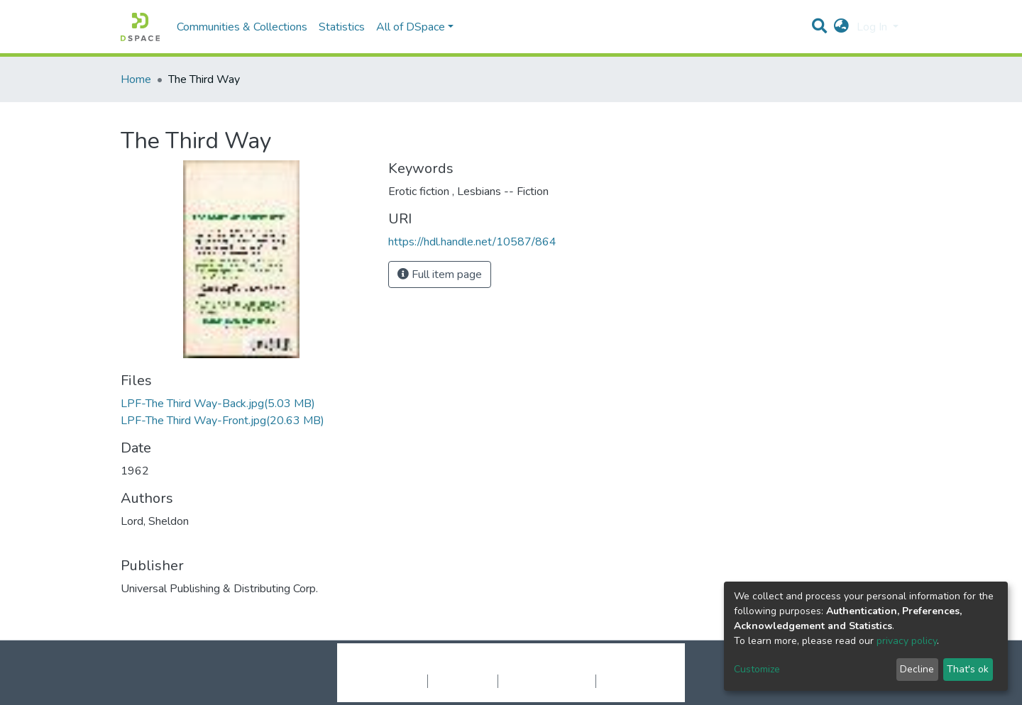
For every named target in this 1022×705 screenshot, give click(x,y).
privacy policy (907, 641)
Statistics (342, 27)
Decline (917, 669)
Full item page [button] (439, 274)
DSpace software (424, 666)
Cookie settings (389, 681)
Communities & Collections (242, 27)
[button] (841, 26)
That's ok (968, 669)
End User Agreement (547, 681)
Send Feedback (633, 681)
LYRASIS (618, 666)
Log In (873, 27)
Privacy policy (463, 681)
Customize (757, 669)
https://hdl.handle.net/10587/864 (472, 242)
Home (136, 79)
